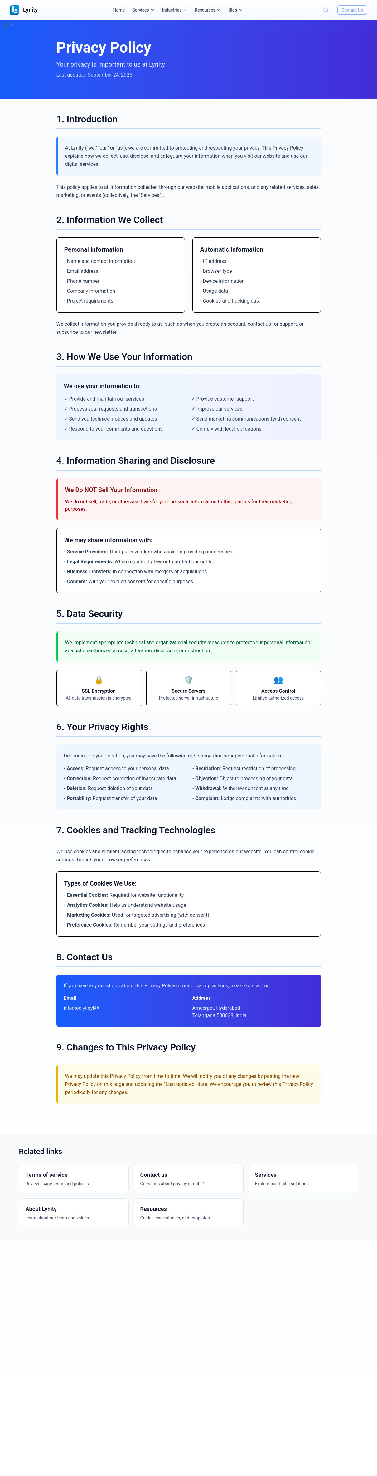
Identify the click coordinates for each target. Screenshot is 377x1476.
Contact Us (352, 9)
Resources (205, 9)
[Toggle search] (326, 10)
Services (140, 9)
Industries (172, 9)
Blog (232, 9)
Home (119, 9)
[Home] (6, 24)
